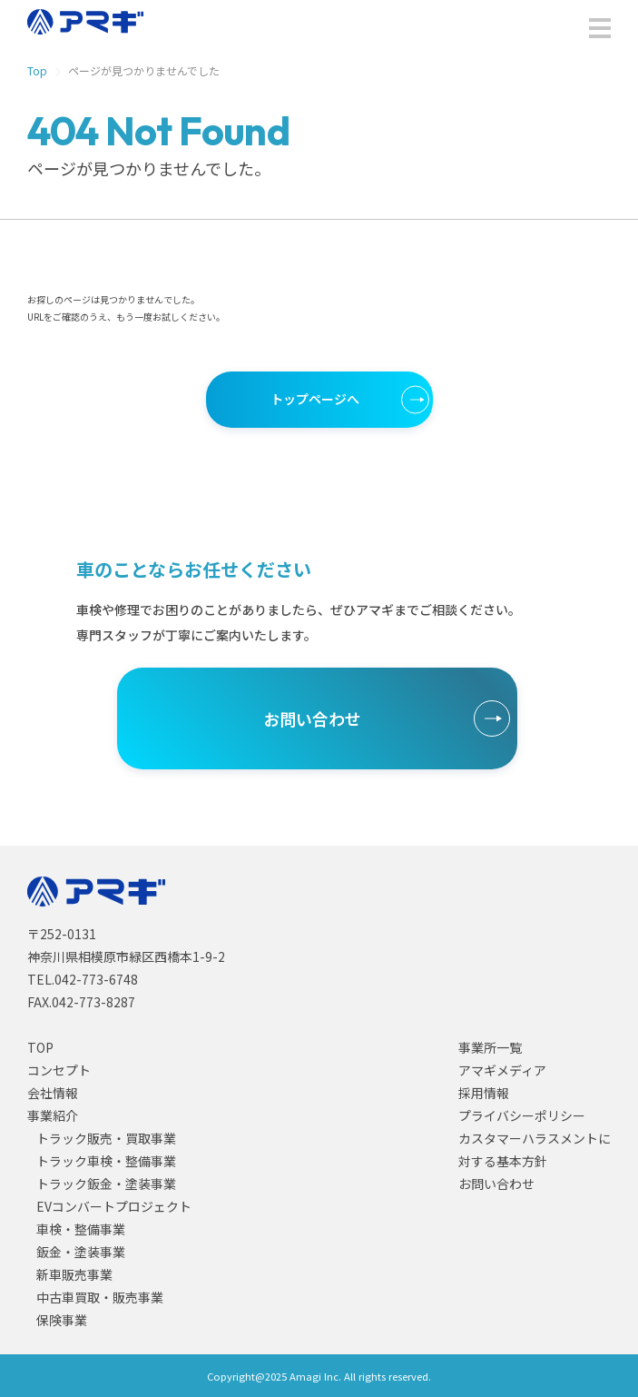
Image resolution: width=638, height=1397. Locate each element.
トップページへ (314, 399)
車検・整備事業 (80, 1229)
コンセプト (59, 1070)
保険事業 (61, 1320)
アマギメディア (502, 1070)
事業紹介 (52, 1115)
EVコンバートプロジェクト (113, 1206)
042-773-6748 (96, 979)
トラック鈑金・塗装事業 (106, 1183)
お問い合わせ (312, 718)
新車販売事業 (74, 1274)
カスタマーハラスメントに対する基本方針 (534, 1149)
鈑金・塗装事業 (80, 1252)
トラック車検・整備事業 (106, 1161)
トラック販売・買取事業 (106, 1138)
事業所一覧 (490, 1047)
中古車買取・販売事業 (99, 1297)
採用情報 (483, 1093)
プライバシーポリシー (521, 1115)
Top (37, 71)
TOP (40, 1047)
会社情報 (52, 1093)
